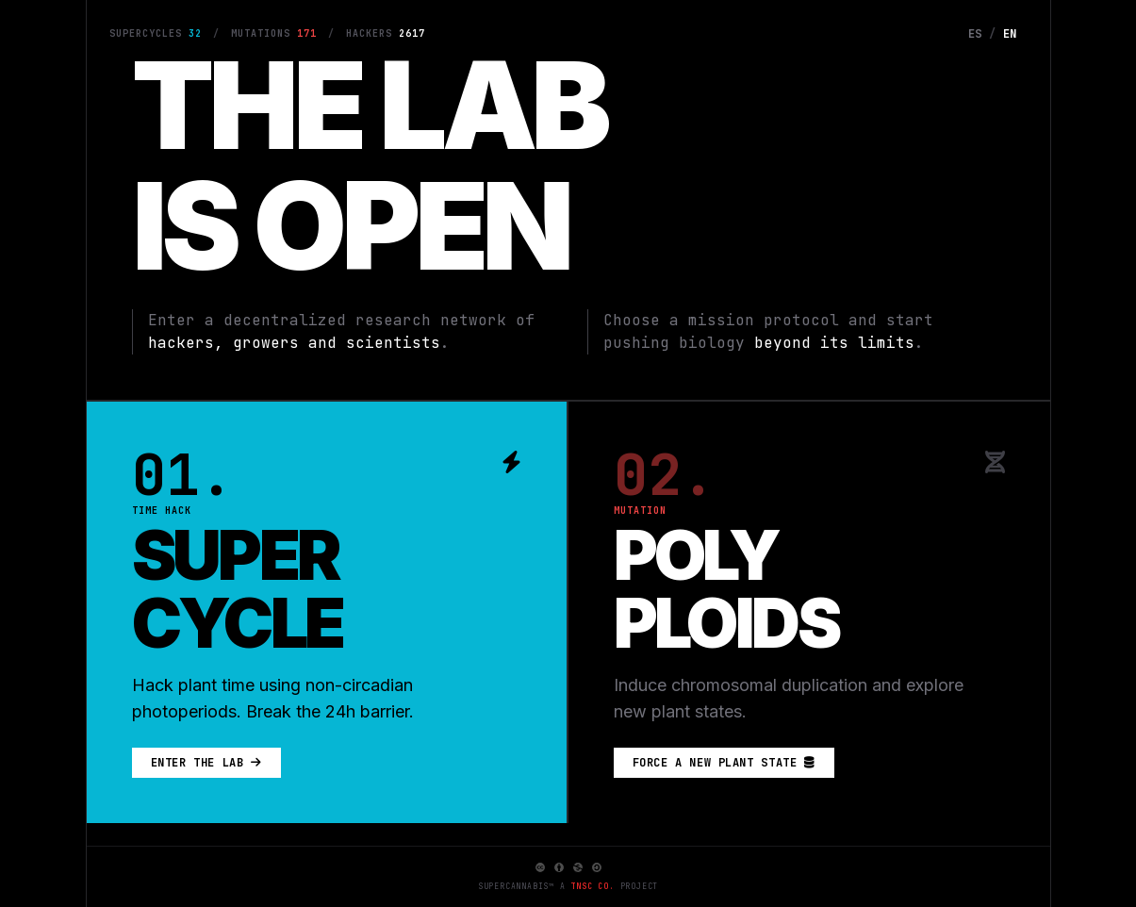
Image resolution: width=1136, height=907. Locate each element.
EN (1009, 33)
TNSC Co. (592, 886)
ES (974, 33)
